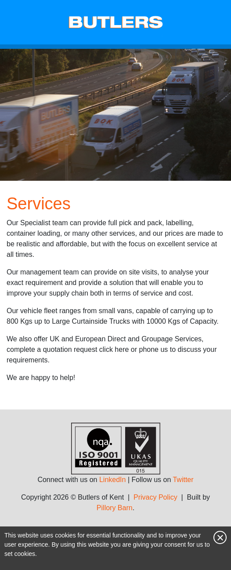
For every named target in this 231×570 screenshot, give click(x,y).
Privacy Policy (155, 497)
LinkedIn (112, 479)
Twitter (183, 479)
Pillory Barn (115, 508)
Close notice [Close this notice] (220, 537)
